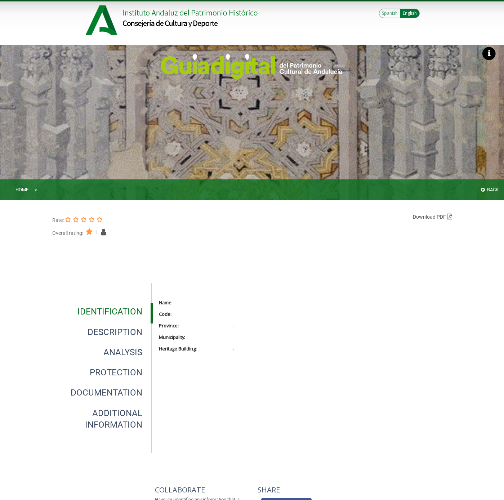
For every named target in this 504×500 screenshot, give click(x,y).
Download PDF (432, 217)
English (410, 13)
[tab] (110, 312)
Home (21, 189)
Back (490, 189)
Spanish (390, 13)
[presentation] (102, 312)
